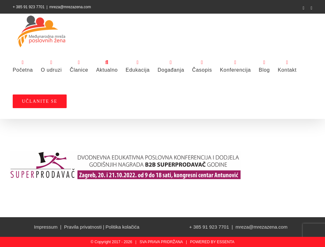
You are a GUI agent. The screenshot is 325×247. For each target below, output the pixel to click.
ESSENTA (225, 242)
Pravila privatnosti (83, 227)
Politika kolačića (122, 227)
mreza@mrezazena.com (70, 7)
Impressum (45, 227)
